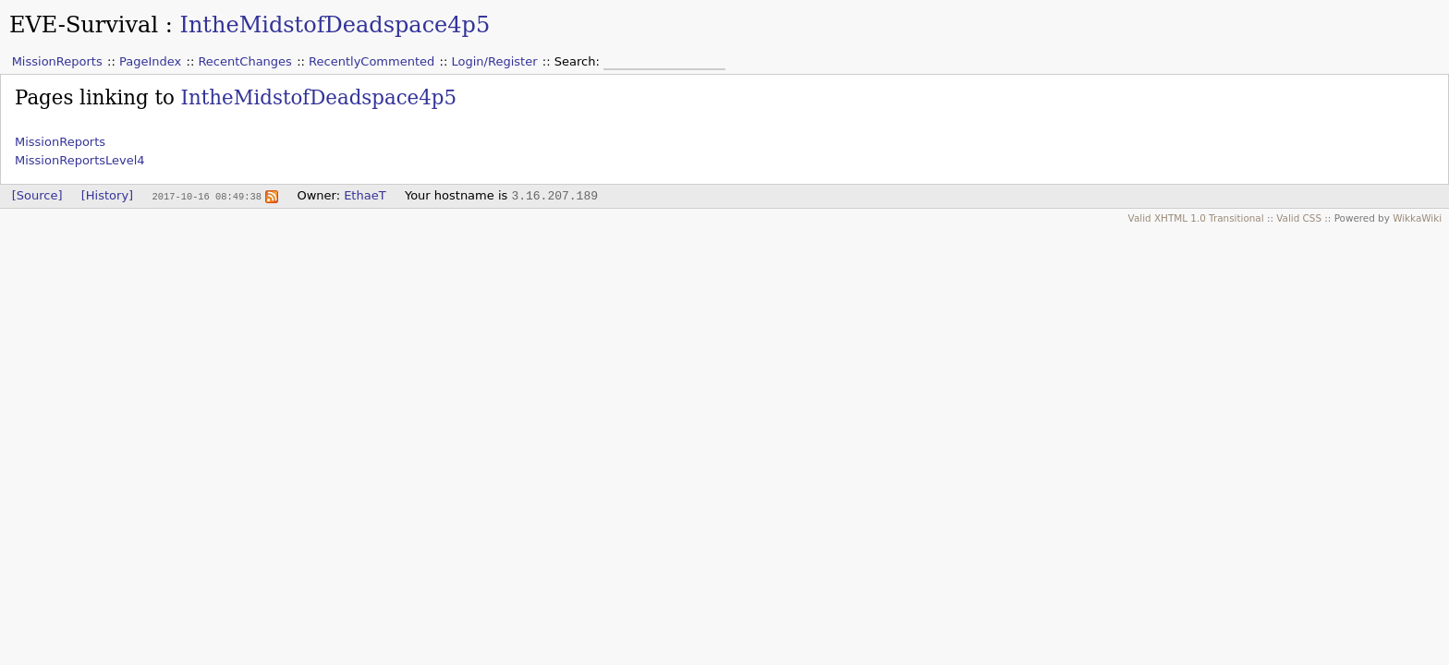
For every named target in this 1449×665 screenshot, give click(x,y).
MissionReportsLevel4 (80, 160)
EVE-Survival (83, 25)
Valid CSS (1298, 218)
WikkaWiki (1417, 218)
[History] (107, 195)
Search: (578, 61)
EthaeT (364, 195)
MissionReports (57, 61)
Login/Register (495, 61)
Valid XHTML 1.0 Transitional (1196, 218)
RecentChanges (244, 61)
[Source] (37, 195)
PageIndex (150, 61)
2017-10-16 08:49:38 (206, 195)
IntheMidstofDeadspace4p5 (334, 25)
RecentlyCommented (371, 61)
